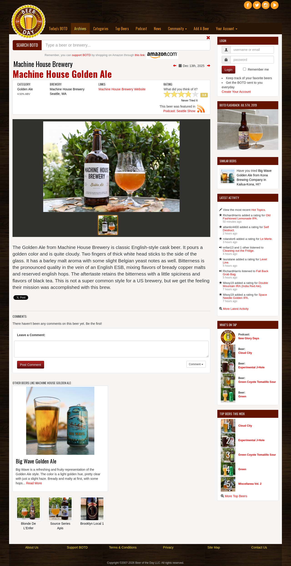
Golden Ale (25, 89)
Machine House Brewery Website (122, 89)
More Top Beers (236, 496)
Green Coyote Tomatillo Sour (257, 382)
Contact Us (259, 547)
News (157, 28)
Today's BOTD (58, 28)
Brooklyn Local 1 (92, 523)
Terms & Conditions (122, 547)
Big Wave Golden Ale (36, 461)
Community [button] (177, 28)
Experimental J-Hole (251, 367)
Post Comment (30, 365)
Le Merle (266, 239)
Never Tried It (189, 101)
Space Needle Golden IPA (245, 296)
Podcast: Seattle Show (179, 111)
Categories (100, 28)
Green (242, 396)
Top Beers (122, 28)
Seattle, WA (58, 94)
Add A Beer (201, 28)
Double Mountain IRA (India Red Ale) (245, 284)
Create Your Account (236, 92)
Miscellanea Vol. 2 (249, 483)
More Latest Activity (236, 308)
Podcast (141, 28)
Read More (34, 483)
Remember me (258, 69)
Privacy (168, 547)
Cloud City (245, 352)
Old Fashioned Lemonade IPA (246, 217)
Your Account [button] (226, 28)
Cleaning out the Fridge (238, 250)
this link (140, 55)
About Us (31, 547)
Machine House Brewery (43, 64)
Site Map (213, 547)
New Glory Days (248, 338)
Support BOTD (77, 547)
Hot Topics (258, 210)
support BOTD (81, 55)
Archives (82, 28)
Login (228, 69)
